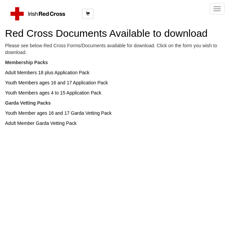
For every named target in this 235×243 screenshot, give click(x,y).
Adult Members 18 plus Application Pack (47, 72)
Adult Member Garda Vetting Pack (41, 123)
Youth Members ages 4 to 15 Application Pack (53, 93)
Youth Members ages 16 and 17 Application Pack (56, 82)
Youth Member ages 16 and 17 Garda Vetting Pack (58, 113)
